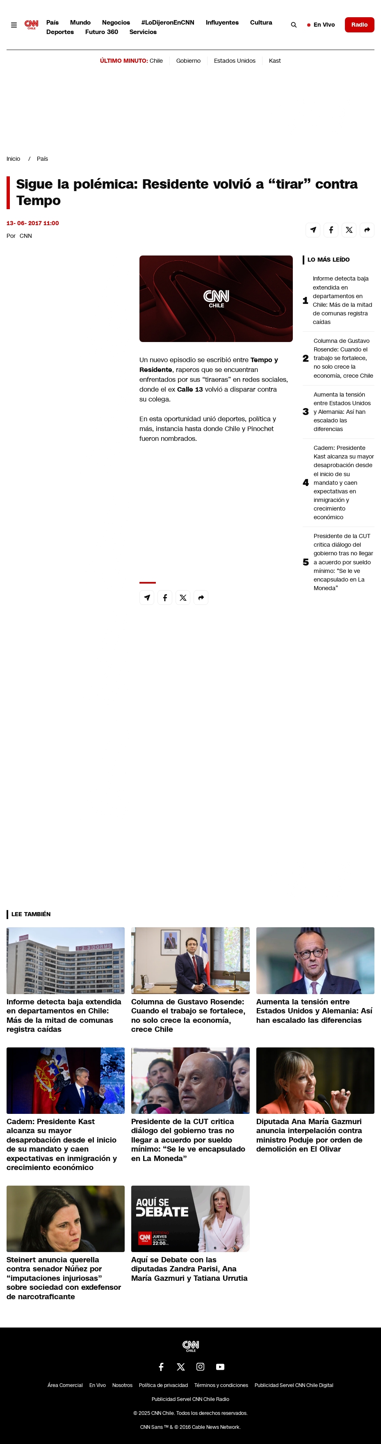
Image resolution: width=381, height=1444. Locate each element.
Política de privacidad (163, 1385)
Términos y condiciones (221, 1385)
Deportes (60, 31)
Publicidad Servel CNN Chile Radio (190, 1399)
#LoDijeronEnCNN (167, 22)
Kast (275, 61)
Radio (359, 25)
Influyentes (222, 22)
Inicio (13, 159)
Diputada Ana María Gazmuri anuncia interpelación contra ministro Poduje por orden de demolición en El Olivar (309, 1135)
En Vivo (321, 25)
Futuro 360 (101, 31)
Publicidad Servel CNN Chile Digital (294, 1385)
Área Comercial (65, 1385)
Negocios (116, 22)
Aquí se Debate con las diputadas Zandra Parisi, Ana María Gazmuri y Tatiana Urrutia (189, 1269)
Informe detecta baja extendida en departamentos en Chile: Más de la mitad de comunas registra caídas (342, 300)
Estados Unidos (235, 61)
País (52, 22)
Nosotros (122, 1385)
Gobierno (188, 61)
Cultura (261, 22)
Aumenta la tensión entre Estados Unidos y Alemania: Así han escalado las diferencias (342, 411)
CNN (26, 236)
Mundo (80, 22)
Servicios (143, 31)
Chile (156, 61)
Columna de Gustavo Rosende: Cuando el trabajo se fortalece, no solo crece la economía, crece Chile (343, 358)
